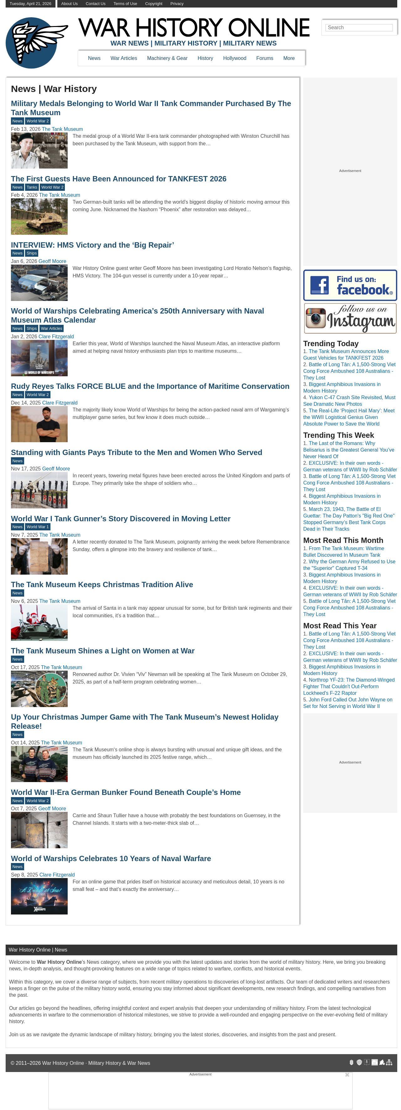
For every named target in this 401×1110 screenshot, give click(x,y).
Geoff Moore (52, 261)
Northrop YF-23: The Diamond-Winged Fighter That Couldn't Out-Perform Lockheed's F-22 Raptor (349, 686)
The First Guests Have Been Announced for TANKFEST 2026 (119, 178)
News (94, 58)
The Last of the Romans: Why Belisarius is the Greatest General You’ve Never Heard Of (348, 450)
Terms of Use (125, 3)
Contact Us (96, 3)
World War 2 (38, 121)
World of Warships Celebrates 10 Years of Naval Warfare (111, 858)
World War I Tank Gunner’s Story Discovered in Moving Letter (121, 518)
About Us (69, 3)
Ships (32, 253)
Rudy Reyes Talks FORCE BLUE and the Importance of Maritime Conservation (150, 386)
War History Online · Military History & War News (96, 1063)
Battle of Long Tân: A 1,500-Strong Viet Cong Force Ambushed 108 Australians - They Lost (349, 371)
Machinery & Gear (167, 58)
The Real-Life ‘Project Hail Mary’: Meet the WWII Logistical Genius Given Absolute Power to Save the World (349, 417)
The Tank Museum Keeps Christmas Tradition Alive (102, 584)
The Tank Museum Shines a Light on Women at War (103, 650)
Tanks (32, 187)
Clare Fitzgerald (56, 336)
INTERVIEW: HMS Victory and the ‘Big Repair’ (92, 245)
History (205, 58)
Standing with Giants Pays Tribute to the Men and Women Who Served (136, 452)
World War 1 (38, 526)
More (289, 58)
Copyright (154, 3)
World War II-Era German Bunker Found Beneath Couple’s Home (126, 792)
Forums (264, 58)
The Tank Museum (62, 129)
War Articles (124, 58)
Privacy (177, 3)
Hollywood (234, 58)
